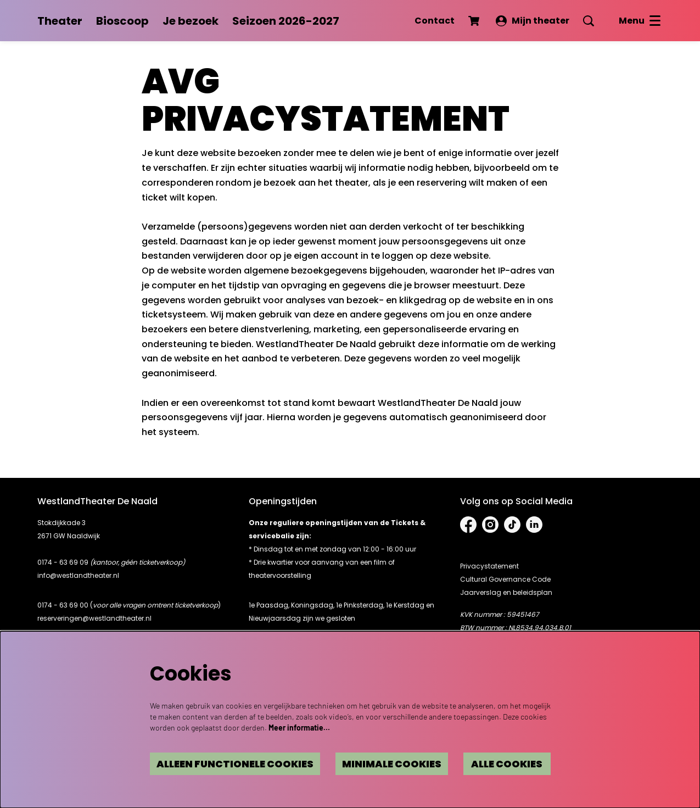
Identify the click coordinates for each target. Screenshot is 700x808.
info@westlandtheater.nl (78, 575)
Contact (435, 20)
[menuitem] (59, 21)
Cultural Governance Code (505, 579)
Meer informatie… (299, 726)
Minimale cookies (375, 763)
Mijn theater (532, 20)
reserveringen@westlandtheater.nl (94, 618)
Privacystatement (489, 566)
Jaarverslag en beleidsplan (506, 592)
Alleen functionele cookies (205, 763)
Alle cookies (501, 763)
